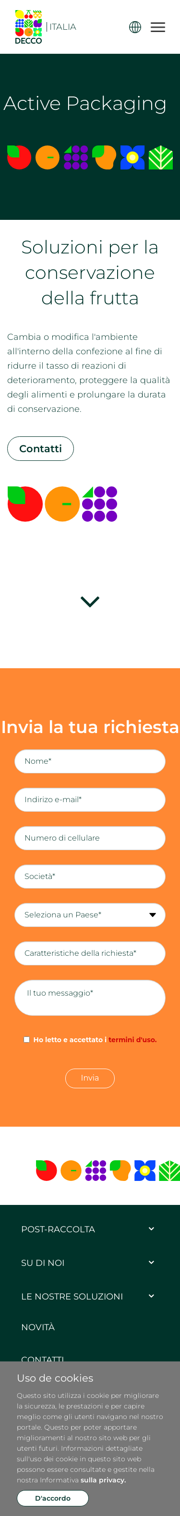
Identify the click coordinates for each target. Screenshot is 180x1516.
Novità (38, 1327)
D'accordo (53, 1498)
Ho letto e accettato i (95, 1039)
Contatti (40, 449)
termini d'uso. (132, 1039)
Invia (90, 1078)
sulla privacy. (103, 1480)
